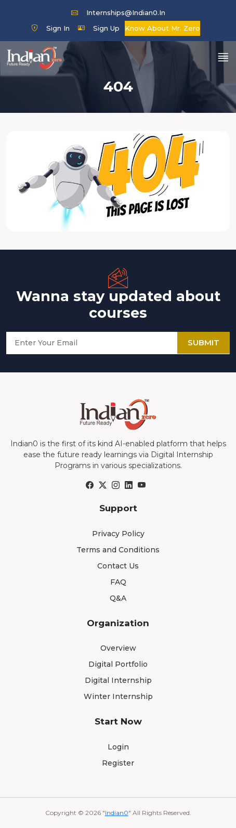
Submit (203, 342)
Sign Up (99, 28)
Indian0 (116, 813)
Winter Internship (118, 696)
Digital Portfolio (118, 664)
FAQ (118, 582)
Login (118, 747)
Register (118, 763)
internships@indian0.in (118, 12)
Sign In (50, 28)
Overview (118, 648)
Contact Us (118, 566)
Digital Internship (118, 680)
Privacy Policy (118, 533)
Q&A (118, 598)
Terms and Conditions (118, 549)
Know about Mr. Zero (162, 28)
